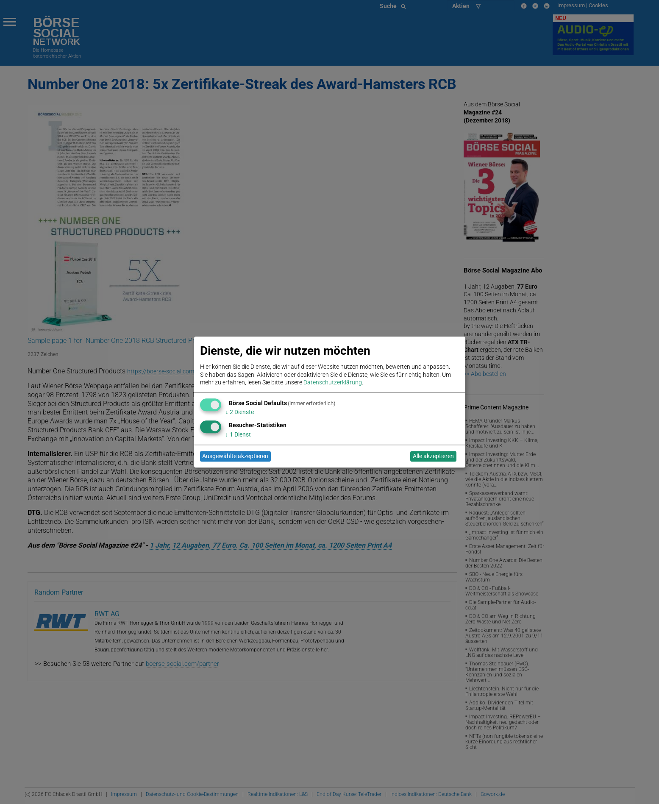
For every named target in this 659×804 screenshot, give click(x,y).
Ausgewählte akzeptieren (235, 456)
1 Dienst (238, 434)
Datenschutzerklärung (332, 382)
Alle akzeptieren (433, 456)
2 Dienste (239, 412)
